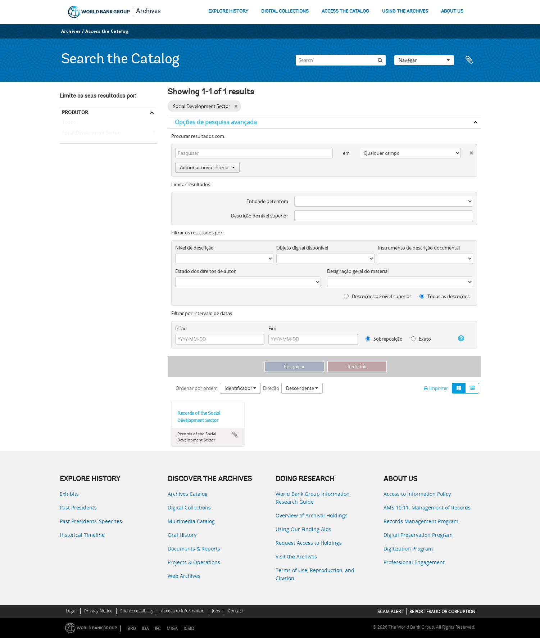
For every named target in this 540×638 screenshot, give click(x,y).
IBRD (131, 628)
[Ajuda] (458, 338)
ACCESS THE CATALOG (345, 11)
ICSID (188, 628)
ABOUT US (452, 11)
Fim (272, 328)
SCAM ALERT (390, 611)
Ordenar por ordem (197, 388)
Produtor (75, 112)
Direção (271, 388)
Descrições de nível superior (377, 296)
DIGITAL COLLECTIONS (285, 11)
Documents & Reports (194, 548)
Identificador (240, 388)
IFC (158, 628)
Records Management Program (421, 521)
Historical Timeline (82, 534)
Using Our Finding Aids (303, 529)
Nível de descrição (194, 247)
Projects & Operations (194, 562)
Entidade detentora (267, 201)
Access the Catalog (106, 31)
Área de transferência (472, 60)
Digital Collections (189, 507)
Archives (148, 11)
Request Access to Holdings (309, 542)
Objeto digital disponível (302, 247)
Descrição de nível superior (259, 215)
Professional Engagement (414, 562)
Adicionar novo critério (207, 167)
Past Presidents (78, 507)
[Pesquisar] (380, 60)
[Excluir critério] (467, 151)
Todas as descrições (444, 296)
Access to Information (182, 611)
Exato (421, 339)
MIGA (172, 628)
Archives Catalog (188, 493)
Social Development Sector (89, 133)
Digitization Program (408, 548)
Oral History (182, 534)
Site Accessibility (136, 611)
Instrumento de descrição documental (419, 247)
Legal (71, 611)
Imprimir (436, 388)
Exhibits (69, 493)
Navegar (424, 60)
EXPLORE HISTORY (228, 11)
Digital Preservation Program (418, 534)
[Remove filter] (235, 106)
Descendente (302, 388)
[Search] (341, 60)
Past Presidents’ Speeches (91, 521)
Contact (235, 611)
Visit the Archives (296, 556)
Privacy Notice (98, 611)
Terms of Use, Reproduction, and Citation (315, 574)
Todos (69, 123)
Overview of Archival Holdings (312, 515)
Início (181, 328)
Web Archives (184, 575)
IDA (145, 628)
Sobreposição (384, 339)
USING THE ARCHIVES (405, 11)
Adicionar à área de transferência (235, 434)
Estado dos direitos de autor (205, 271)
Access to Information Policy (417, 493)
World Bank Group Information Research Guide (313, 497)
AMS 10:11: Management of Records (427, 507)
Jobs (216, 611)
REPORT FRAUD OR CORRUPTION (442, 611)
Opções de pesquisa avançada (216, 122)
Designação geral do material (358, 271)
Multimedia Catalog (191, 521)
